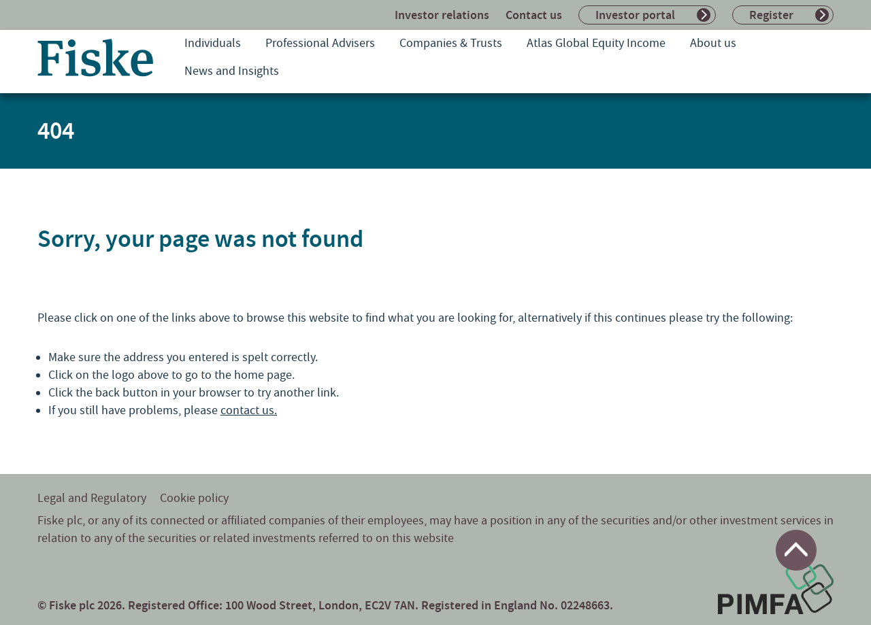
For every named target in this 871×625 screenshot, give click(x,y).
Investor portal (635, 15)
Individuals (212, 43)
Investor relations (442, 15)
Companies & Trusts (450, 43)
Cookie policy (194, 498)
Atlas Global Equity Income (596, 43)
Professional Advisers (320, 43)
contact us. (248, 410)
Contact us (534, 15)
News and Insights (231, 71)
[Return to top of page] (796, 550)
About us (713, 43)
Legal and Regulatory (91, 498)
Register (771, 15)
